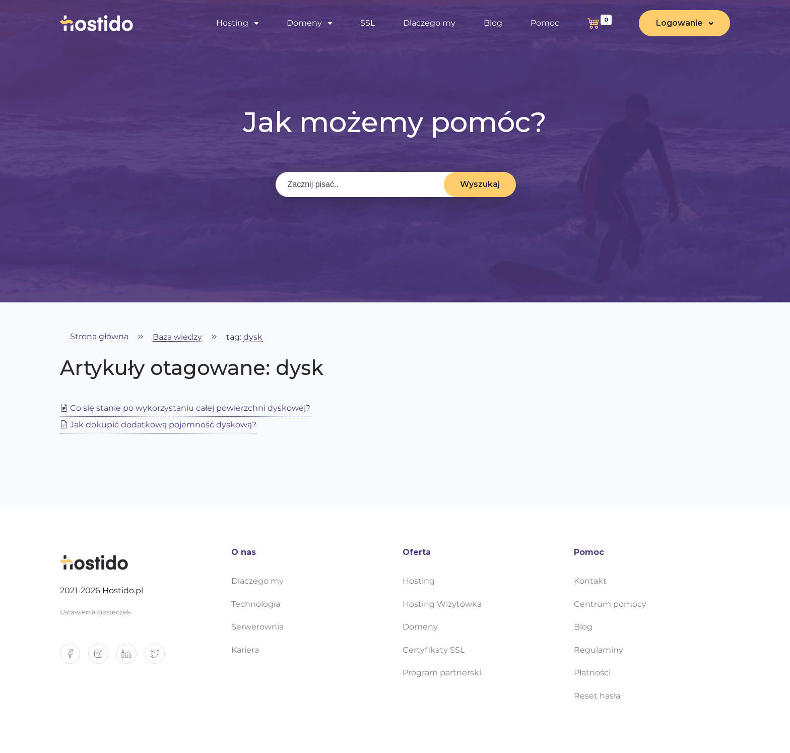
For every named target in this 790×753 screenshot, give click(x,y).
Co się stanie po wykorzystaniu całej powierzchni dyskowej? (185, 408)
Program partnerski (442, 672)
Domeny (304, 23)
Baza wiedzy (177, 337)
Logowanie (679, 23)
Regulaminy (598, 650)
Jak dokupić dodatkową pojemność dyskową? (158, 424)
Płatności (592, 672)
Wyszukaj (480, 184)
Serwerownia (257, 627)
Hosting (232, 23)
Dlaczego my (429, 23)
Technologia (255, 604)
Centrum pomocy (610, 604)
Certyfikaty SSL (434, 650)
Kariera (245, 650)
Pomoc (545, 23)
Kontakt (590, 581)
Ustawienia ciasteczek (95, 612)
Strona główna (99, 337)
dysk (252, 337)
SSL (367, 23)
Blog (493, 23)
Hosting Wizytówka (442, 604)
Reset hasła (597, 696)
